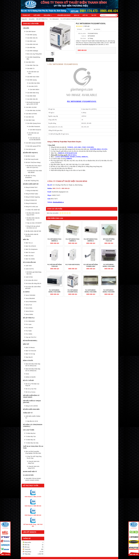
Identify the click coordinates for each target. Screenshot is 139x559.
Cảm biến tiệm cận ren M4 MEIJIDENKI (34, 138)
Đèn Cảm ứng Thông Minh (34, 54)
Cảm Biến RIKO (30, 62)
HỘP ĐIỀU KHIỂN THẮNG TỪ (32, 417)
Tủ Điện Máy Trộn (31, 436)
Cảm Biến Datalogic (32, 50)
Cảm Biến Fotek (30, 120)
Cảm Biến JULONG (31, 107)
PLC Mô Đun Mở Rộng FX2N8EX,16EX (91, 265)
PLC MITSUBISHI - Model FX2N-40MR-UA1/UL (91, 291)
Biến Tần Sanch (30, 252)
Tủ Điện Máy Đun (30, 433)
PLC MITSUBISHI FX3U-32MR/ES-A (73, 240)
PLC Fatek (29, 331)
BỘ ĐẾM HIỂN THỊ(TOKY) (30, 152)
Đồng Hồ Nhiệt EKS (31, 203)
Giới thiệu (37, 15)
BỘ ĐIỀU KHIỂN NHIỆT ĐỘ (30, 184)
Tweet (88, 29)
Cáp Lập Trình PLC (31, 337)
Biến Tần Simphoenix (31, 249)
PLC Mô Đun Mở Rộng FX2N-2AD (54, 265)
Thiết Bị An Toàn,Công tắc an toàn (33, 447)
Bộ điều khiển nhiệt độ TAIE (33, 231)
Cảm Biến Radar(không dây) (33, 58)
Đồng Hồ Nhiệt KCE (31, 200)
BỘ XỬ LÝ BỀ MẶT (28, 380)
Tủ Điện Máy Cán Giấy (32, 443)
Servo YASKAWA (30, 295)
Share (79, 29)
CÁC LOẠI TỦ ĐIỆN (28, 430)
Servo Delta (29, 308)
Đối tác (83, 15)
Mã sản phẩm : (82, 33)
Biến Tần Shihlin (30, 259)
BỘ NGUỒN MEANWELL (30, 340)
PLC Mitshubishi (30, 321)
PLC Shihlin (29, 334)
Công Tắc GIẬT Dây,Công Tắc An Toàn (34, 457)
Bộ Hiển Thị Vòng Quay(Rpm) (30, 176)
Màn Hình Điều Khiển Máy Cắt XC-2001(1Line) (32, 364)
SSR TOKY (29, 265)
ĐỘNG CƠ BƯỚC (28, 360)
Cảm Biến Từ (30, 68)
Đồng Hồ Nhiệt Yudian (32, 193)
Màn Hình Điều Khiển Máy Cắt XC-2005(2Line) (32, 369)
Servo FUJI (29, 305)
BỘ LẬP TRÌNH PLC (29, 318)
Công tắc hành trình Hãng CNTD (33, 467)
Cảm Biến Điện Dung (33, 92)
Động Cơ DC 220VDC (32, 406)
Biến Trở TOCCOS (31, 350)
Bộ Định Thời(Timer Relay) (33, 162)
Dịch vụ (74, 15)
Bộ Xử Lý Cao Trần (31, 389)
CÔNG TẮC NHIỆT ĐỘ (33, 210)
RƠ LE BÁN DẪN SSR (29, 262)
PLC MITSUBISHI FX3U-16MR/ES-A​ (91, 240)
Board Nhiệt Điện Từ (30, 471)
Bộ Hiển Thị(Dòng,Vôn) (32, 180)
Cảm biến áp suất (30, 149)
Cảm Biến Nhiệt (31, 96)
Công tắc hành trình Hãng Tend (33, 462)
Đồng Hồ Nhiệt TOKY (32, 187)
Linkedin (97, 29)
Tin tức (91, 15)
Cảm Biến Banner (31, 31)
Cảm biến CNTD (32, 86)
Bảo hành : (83, 38)
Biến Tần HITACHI (31, 246)
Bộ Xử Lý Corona (30, 392)
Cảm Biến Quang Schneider (33, 143)
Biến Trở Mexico (30, 347)
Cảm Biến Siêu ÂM (32, 99)
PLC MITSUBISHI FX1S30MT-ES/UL (73, 291)
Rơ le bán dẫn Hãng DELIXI (33, 283)
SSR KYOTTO (30, 269)
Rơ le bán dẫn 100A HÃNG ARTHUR (33, 287)
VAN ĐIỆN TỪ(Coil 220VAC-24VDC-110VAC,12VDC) (33, 479)
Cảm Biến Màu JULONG (34, 110)
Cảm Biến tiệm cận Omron (33, 133)
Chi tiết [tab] (49, 59)
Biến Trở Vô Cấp (30, 354)
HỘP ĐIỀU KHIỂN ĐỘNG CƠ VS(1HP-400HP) (31, 396)
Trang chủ (26, 15)
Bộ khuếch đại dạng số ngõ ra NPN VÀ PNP (33, 103)
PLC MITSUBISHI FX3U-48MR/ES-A (55, 240)
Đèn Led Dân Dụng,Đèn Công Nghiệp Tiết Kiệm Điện (33, 452)
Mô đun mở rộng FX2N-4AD (108, 240)
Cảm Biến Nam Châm (33, 76)
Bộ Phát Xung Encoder (32, 159)
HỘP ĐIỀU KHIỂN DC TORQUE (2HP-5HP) (32, 401)
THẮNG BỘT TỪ (27, 413)
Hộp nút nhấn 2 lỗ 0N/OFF (34, 223)
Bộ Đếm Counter (30, 156)
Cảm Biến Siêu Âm (32, 38)
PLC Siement (29, 327)
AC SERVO (26, 292)
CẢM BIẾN (26, 28)
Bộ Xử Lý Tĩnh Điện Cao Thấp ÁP (32, 384)
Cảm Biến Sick (30, 117)
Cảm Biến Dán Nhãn (34, 83)
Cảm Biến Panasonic (34, 126)
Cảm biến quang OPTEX (34, 146)
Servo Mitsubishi (30, 298)
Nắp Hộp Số (29, 357)
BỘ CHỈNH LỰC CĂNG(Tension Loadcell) (32, 425)
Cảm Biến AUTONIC (31, 113)
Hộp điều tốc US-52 (32, 421)
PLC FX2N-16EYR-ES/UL (72, 264)
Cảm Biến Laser (31, 41)
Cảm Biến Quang (32, 34)
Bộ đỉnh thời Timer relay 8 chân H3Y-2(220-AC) (34, 166)
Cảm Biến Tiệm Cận (32, 65)
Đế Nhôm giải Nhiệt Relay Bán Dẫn (34, 273)
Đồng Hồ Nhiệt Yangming (33, 197)
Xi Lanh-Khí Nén (28, 475)
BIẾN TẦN (26, 239)
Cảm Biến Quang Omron (34, 123)
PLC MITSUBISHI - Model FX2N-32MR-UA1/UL (55, 291)
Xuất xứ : (84, 36)
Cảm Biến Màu (31, 47)
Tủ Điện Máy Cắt (30, 439)
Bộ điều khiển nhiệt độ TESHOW (31, 235)
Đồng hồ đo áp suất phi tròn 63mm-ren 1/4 (33, 227)
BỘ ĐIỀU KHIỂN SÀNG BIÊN (31, 409)
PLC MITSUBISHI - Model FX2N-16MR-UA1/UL (109, 266)
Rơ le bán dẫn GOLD (31, 280)
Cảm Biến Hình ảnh (32, 44)
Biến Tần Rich (30, 255)
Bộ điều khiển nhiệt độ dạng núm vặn (33, 218)
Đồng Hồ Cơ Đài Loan (32, 206)
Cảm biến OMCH (34, 89)
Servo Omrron (30, 311)
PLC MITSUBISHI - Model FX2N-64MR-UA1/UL (109, 291)
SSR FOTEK (29, 277)
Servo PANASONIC (31, 301)
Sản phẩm (48, 15)
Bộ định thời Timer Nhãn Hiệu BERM (35, 171)
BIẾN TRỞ (26, 344)
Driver (27, 374)
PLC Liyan (28, 324)
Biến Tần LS (29, 243)
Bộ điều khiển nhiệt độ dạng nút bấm (33, 213)
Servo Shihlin (29, 314)
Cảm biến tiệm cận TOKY (33, 72)
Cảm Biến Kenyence (61, 15)
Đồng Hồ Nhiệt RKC (32, 190)
